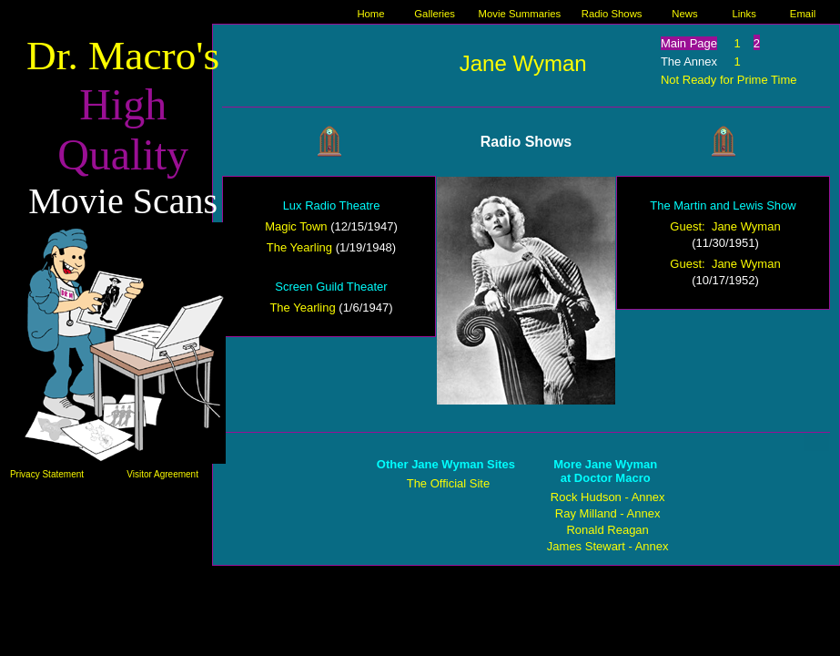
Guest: (691, 226)
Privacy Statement (47, 474)
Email (802, 13)
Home (370, 13)
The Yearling (299, 247)
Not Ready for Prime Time (729, 80)
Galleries (434, 13)
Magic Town (296, 226)
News (684, 13)
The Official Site (449, 483)
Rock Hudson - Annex (608, 497)
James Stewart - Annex (608, 546)
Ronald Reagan (607, 530)
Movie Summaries (520, 13)
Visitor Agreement (162, 474)
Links (743, 13)
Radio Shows (612, 13)
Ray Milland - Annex (608, 513)
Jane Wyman (523, 63)
